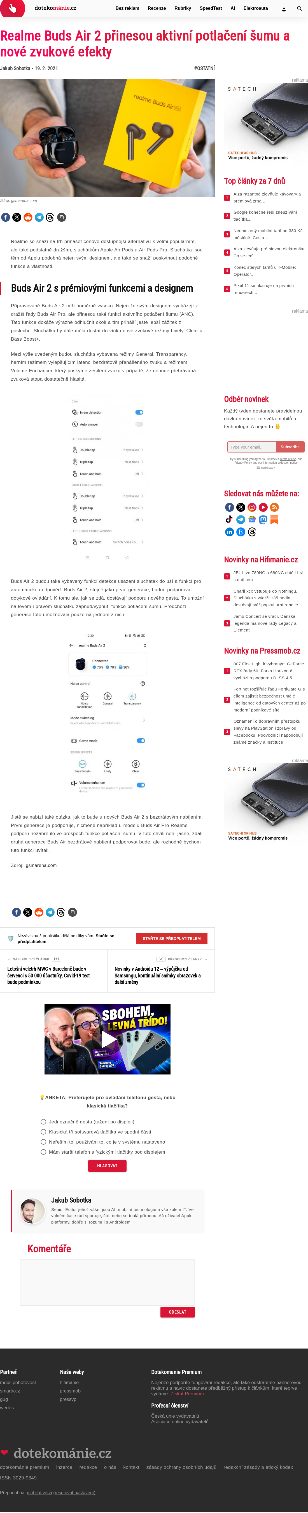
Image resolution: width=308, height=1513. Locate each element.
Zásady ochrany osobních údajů (181, 1468)
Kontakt (131, 1468)
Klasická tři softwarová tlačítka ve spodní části (100, 1132)
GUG (4, 1400)
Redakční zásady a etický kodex (258, 1468)
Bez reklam (127, 8)
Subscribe (290, 447)
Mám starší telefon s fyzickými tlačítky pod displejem (107, 1153)
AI (232, 8)
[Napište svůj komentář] (107, 1283)
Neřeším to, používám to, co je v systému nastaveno (107, 1143)
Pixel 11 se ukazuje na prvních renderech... (264, 289)
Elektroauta (256, 8)
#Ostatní (204, 68)
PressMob (70, 1391)
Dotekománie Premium (24, 1468)
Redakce (88, 1468)
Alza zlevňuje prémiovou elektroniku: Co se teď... (270, 252)
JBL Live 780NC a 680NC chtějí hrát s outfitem (269, 576)
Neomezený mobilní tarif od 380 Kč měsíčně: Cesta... (268, 234)
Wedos (7, 1408)
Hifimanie (69, 1383)
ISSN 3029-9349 (18, 1478)
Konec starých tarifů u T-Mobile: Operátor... (265, 271)
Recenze (157, 8)
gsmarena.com (41, 865)
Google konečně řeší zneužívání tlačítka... (265, 215)
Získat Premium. (188, 1394)
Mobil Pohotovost (18, 1383)
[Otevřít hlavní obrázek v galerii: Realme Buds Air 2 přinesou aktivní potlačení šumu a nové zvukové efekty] (107, 138)
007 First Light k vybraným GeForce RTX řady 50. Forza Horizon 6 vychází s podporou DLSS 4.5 (269, 670)
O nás (110, 1468)
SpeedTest (211, 8)
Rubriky (182, 8)
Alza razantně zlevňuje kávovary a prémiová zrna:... (267, 197)
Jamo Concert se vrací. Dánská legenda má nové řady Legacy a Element (265, 623)
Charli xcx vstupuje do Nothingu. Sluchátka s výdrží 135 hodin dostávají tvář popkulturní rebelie (266, 598)
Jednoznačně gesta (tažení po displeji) (91, 1122)
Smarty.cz (10, 1391)
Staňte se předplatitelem (172, 938)
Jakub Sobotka (15, 68)
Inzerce (64, 1468)
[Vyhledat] (299, 8)
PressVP (68, 1400)
